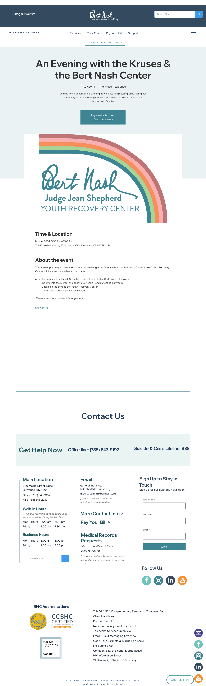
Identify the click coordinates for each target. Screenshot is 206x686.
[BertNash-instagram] (198, 655)
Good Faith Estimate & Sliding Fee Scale (118, 640)
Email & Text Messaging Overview (114, 635)
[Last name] (163, 521)
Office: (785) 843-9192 (37, 495)
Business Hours (36, 534)
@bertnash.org (107, 493)
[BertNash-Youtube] (198, 678)
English (117, 660)
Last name (149, 514)
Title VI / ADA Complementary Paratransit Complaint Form (129, 611)
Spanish (130, 660)
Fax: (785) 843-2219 (35, 499)
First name (149, 499)
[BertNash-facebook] (198, 644)
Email (146, 529)
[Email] (163, 536)
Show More (41, 307)
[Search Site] (172, 14)
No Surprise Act (103, 645)
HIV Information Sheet (107, 655)
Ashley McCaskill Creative (110, 684)
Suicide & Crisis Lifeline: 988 (162, 448)
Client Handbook (103, 616)
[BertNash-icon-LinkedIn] (198, 667)
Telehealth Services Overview (112, 631)
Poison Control (102, 621)
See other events (103, 119)
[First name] (163, 506)
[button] (193, 32)
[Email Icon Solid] (198, 633)
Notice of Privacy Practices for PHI (114, 626)
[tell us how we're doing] (105, 42)
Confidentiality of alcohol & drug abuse (117, 650)
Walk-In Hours (35, 509)
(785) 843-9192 (23, 14)
